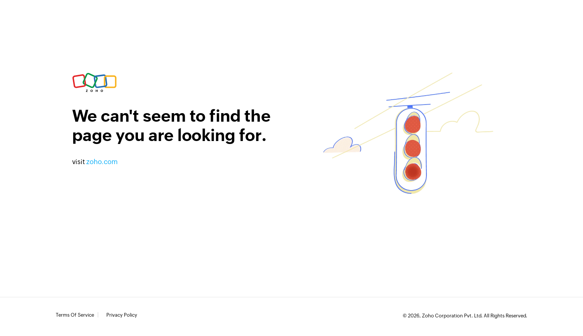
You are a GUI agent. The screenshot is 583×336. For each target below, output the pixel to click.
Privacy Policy (121, 315)
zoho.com (102, 162)
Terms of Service (75, 315)
